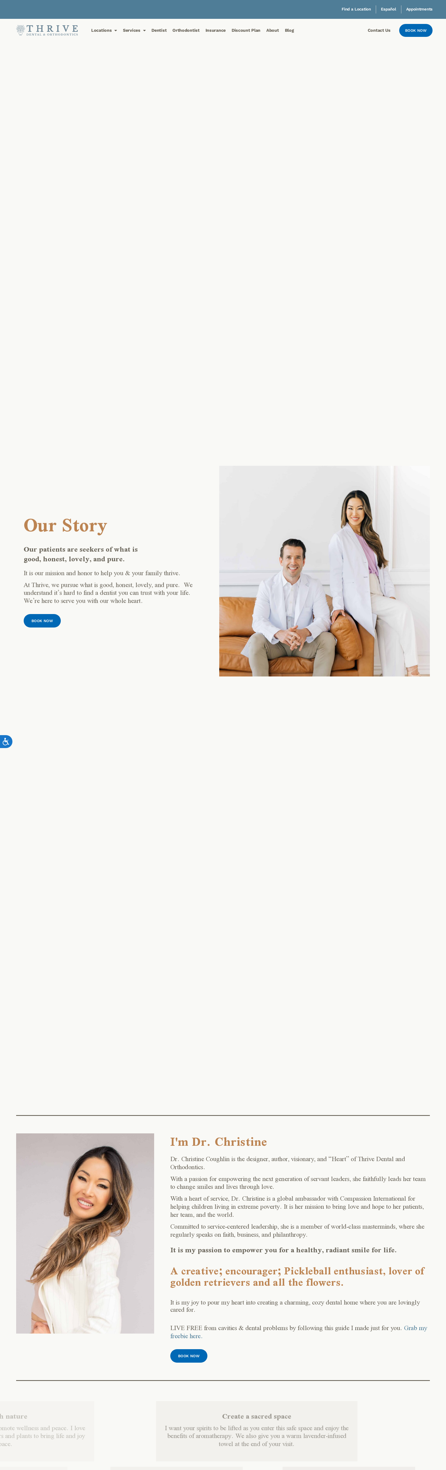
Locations (104, 30)
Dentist (159, 30)
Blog (289, 30)
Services (134, 30)
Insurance (216, 30)
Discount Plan (246, 30)
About (272, 30)
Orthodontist (185, 30)
